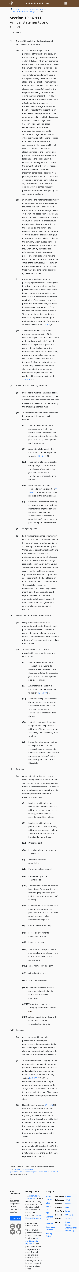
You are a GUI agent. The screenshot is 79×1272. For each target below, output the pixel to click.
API (47, 1213)
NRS (67, 1207)
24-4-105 (46, 324)
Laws (67, 1211)
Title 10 (24, 9)
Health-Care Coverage (37, 9)
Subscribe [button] (15, 1218)
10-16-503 (42, 692)
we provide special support (31, 1241)
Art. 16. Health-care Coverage (24, 11)
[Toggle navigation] (66, 3)
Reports (49, 1223)
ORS (72, 1215)
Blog (48, 1203)
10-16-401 (42, 456)
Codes (68, 1196)
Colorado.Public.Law (37, 3)
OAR (67, 1215)
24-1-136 (33, 1078)
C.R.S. (17, 9)
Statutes (68, 1203)
